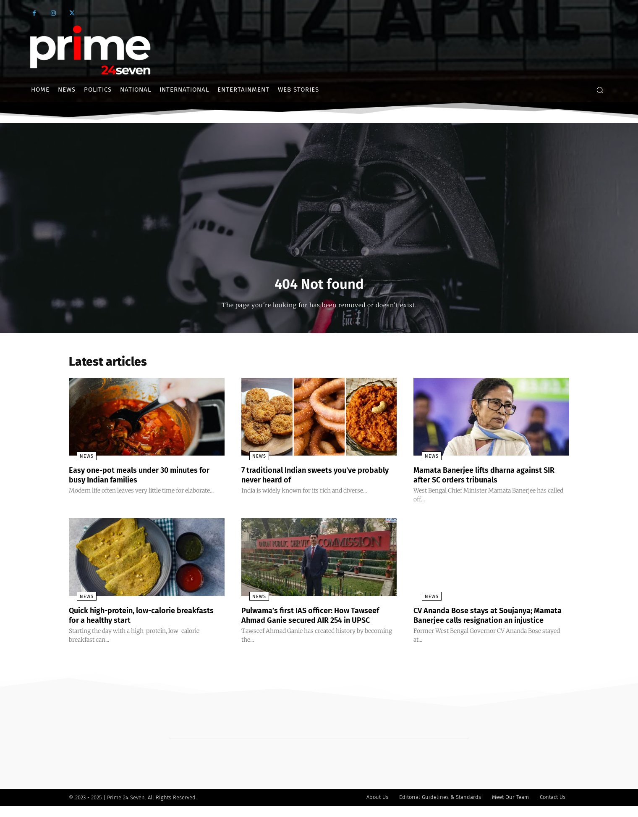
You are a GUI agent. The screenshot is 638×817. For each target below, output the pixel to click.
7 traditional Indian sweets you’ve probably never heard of (306, 478)
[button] (599, 90)
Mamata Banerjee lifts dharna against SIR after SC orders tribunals (486, 478)
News (79, 459)
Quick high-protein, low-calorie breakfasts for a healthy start (129, 617)
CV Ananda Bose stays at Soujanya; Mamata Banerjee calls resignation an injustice (486, 622)
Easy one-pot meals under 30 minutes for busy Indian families (142, 478)
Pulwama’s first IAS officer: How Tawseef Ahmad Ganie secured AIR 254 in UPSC (318, 617)
